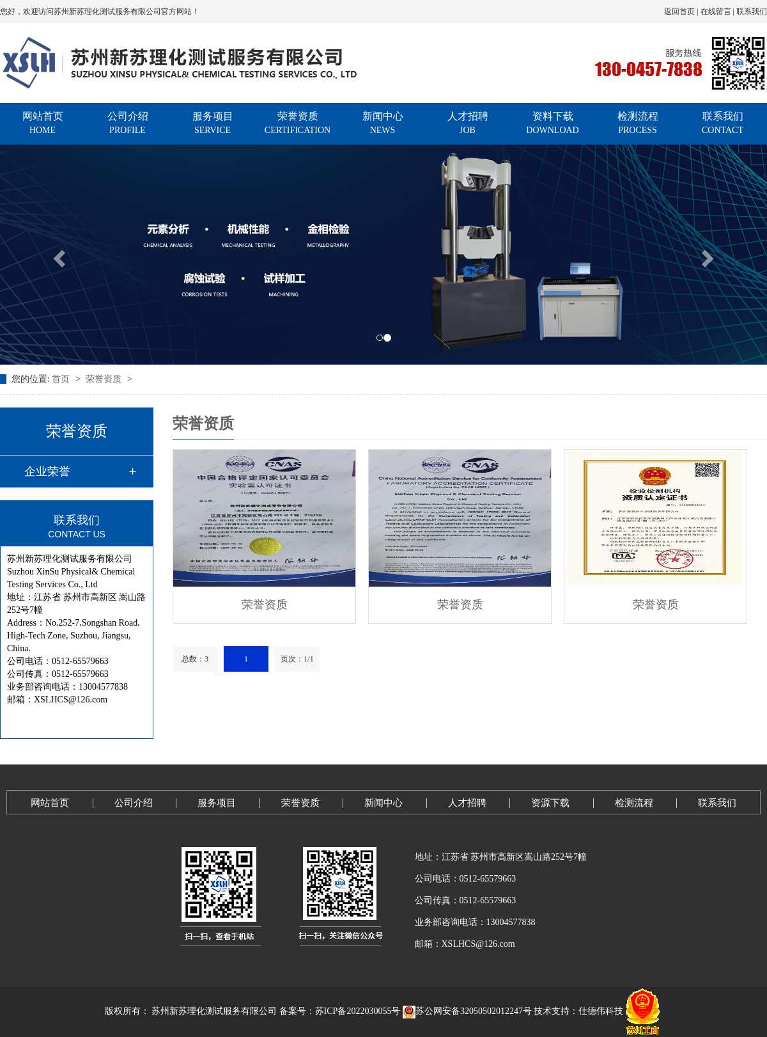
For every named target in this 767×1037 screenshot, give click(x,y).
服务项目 (212, 124)
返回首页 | (682, 11)
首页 (62, 379)
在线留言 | (718, 11)
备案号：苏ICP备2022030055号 (340, 1011)
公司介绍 (127, 124)
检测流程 (637, 124)
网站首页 (42, 124)
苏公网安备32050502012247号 (467, 1011)
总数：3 (195, 658)
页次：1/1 (297, 658)
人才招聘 (467, 124)
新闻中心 (382, 124)
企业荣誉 (47, 471)
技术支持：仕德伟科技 (578, 1011)
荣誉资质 (297, 124)
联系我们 (751, 11)
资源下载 (550, 803)
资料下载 (552, 124)
